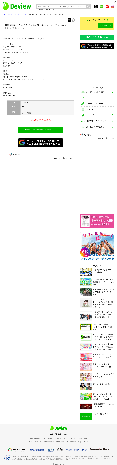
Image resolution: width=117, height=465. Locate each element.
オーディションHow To (95, 104)
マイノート (104, 25)
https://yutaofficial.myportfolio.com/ (15, 77)
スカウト (90, 109)
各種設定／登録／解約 (79, 438)
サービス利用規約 (35, 442)
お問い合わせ (47, 438)
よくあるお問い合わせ (95, 127)
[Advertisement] (97, 67)
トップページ (8, 14)
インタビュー (91, 115)
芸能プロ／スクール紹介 (96, 121)
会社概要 (85, 442)
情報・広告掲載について (58, 434)
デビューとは (35, 438)
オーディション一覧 (19, 14)
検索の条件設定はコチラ (46, 9)
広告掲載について (61, 438)
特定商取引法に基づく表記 (54, 442)
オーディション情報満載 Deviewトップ (40, 130)
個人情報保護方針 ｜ (73, 442)
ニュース (90, 98)
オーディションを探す (95, 92)
